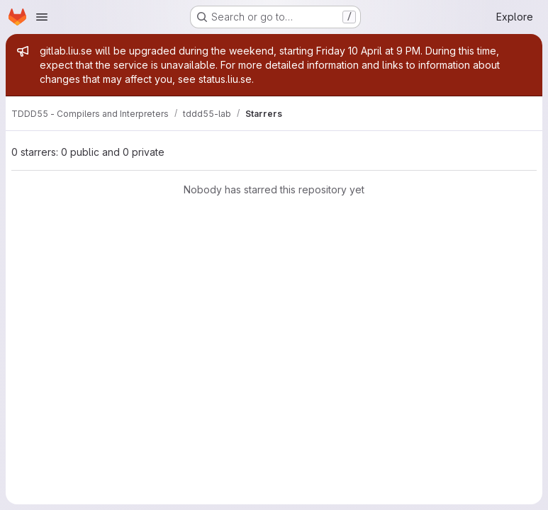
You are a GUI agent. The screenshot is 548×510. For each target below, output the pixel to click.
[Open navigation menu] (41, 17)
